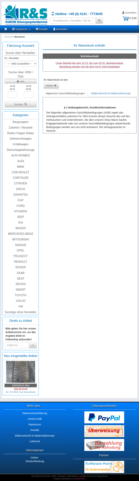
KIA (20, 222)
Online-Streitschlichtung (35, 459)
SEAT (20, 278)
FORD (20, 205)
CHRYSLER (20, 177)
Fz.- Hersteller (12, 58)
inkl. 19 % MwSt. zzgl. (15, 392)
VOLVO (21, 300)
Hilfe (21, 81)
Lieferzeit (35, 441)
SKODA (21, 284)
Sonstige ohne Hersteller (20, 312)
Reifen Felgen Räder (20, 133)
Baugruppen (20, 121)
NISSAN (20, 245)
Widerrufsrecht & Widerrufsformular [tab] (111, 93)
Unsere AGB (35, 418)
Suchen (20, 104)
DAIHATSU (20, 194)
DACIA (20, 189)
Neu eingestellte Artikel (20, 356)
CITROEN (20, 183)
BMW (20, 166)
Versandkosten (30, 392)
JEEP (20, 216)
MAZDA (21, 228)
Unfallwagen (21, 144)
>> (32, 345)
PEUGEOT (21, 256)
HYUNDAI (20, 211)
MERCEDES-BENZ (20, 233)
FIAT (21, 200)
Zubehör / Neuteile (21, 127)
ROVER (20, 267)
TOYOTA (20, 295)
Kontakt (42, 29)
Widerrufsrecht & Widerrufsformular (34, 435)
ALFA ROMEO (20, 155)
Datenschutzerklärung (34, 413)
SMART (21, 289)
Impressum (34, 424)
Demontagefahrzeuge (21, 149)
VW (20, 306)
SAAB (21, 272)
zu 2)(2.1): (12, 87)
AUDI (20, 161)
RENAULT (20, 261)
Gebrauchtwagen (21, 138)
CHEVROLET (21, 172)
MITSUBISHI (20, 239)
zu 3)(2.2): (28, 87)
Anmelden (129, 12)
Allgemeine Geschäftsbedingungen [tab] (65, 93)
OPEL (21, 250)
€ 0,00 (129, 18)
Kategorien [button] (21, 29)
